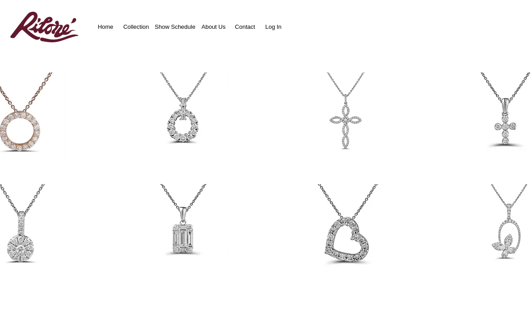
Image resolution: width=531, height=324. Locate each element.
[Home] (105, 27)
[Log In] (273, 27)
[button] (184, 116)
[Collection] (136, 27)
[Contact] (245, 27)
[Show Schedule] (175, 27)
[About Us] (213, 27)
